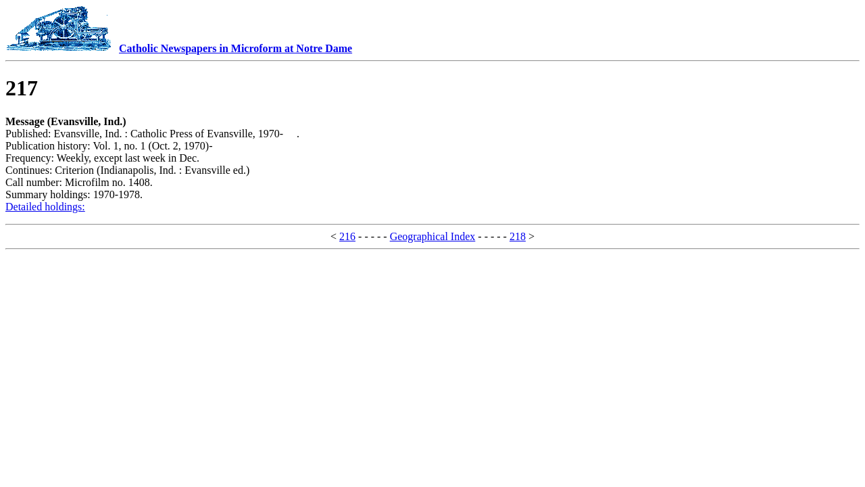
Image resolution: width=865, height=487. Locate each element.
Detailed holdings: (45, 206)
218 (518, 236)
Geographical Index (433, 236)
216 (347, 236)
